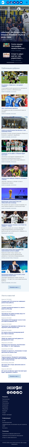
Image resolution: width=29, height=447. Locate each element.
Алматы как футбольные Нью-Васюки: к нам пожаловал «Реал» (14, 131)
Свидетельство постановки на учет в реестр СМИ (14, 425)
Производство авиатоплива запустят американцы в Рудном (13, 314)
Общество (4, 342)
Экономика (5, 403)
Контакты (4, 428)
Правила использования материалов (12, 435)
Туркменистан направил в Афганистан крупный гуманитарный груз (13, 326)
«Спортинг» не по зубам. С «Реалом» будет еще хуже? (13, 154)
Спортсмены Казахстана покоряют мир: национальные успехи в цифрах (13, 250)
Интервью (5, 407)
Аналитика (4, 348)
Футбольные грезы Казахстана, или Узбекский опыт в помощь (11, 202)
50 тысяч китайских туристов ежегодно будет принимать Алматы (14, 371)
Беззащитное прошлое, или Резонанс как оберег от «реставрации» (13, 345)
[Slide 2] (18, 62)
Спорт (13, 50)
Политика (5, 401)
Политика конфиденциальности (11, 433)
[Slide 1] (10, 62)
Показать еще (14, 287)
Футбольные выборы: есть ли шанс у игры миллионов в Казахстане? (13, 275)
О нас (3, 420)
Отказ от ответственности (9, 437)
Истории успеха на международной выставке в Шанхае (13, 333)
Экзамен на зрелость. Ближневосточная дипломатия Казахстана (14, 351)
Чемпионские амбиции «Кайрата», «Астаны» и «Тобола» (14, 179)
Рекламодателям (7, 422)
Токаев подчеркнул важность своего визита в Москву (13, 308)
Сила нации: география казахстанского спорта (18, 46)
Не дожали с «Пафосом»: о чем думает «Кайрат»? (12, 85)
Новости (4, 299)
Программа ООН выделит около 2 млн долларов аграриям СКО (14, 320)
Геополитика (5, 362)
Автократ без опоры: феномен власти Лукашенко (13, 365)
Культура (4, 410)
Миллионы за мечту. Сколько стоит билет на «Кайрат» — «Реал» (14, 225)
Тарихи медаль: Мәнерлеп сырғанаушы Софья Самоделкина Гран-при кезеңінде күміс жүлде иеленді (14, 358)
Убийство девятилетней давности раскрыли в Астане (12, 339)
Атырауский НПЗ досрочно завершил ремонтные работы (13, 302)
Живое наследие (7, 414)
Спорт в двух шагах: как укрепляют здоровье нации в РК (17, 56)
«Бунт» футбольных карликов (10, 108)
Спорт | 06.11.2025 (6, 39)
